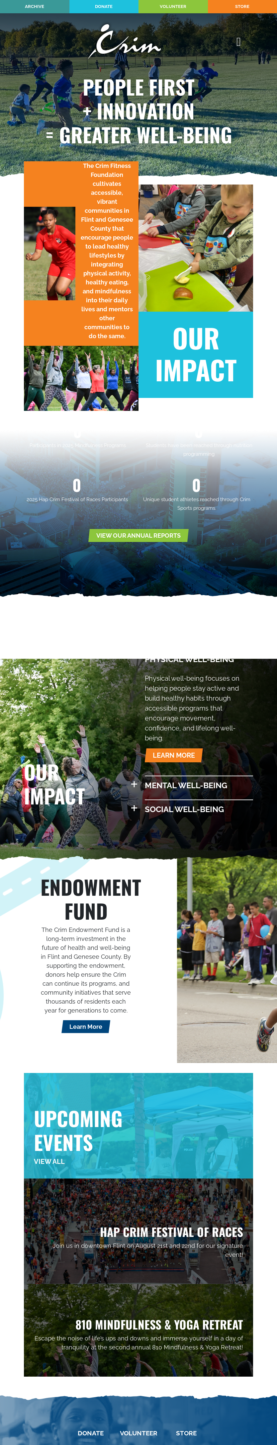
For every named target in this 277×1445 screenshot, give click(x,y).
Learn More (85, 1026)
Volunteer (173, 6)
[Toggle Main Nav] (238, 42)
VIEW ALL (49, 1162)
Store (242, 6)
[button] (199, 659)
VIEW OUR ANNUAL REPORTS (138, 535)
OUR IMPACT (196, 353)
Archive (34, 6)
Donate (104, 6)
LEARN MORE (174, 755)
